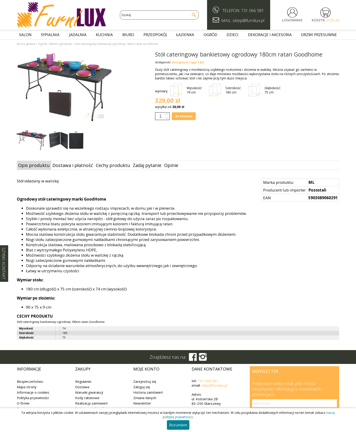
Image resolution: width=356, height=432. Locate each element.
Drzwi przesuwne (319, 34)
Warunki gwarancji (89, 392)
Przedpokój (155, 34)
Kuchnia (104, 34)
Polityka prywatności (33, 397)
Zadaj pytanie (147, 165)
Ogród (210, 34)
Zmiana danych (144, 397)
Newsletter (142, 403)
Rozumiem (178, 424)
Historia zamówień (148, 392)
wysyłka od (169, 107)
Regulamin (83, 381)
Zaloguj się (141, 387)
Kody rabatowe (87, 397)
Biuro (128, 34)
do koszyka (183, 116)
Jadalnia (78, 34)
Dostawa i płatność (72, 165)
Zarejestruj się (144, 381)
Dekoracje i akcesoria (270, 34)
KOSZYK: (325, 20)
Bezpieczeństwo (30, 381)
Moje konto (146, 369)
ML (311, 182)
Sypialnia (50, 34)
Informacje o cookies (33, 392)
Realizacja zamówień (91, 403)
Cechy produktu (113, 165)
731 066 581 (252, 10)
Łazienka (185, 34)
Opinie (171, 165)
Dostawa (82, 387)
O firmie (23, 403)
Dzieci (232, 34)
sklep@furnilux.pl (214, 385)
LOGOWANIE (292, 20)
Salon (25, 34)
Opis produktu (34, 165)
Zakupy (83, 369)
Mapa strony (27, 387)
